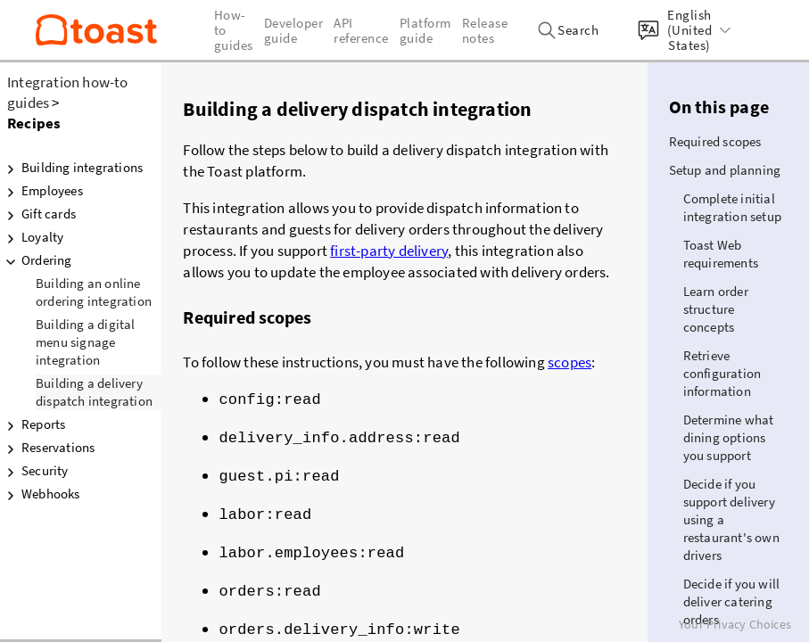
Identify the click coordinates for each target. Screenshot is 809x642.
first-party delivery (389, 250)
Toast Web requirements (720, 253)
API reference (361, 30)
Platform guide (425, 30)
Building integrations (71, 168)
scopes (569, 362)
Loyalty (31, 237)
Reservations (47, 448)
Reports (32, 424)
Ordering (36, 260)
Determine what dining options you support (728, 437)
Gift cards (38, 214)
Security (34, 471)
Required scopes (715, 141)
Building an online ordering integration (94, 292)
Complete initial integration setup (732, 207)
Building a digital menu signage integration (86, 342)
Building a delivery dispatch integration (94, 391)
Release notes (485, 30)
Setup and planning (725, 169)
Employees (41, 191)
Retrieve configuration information (722, 373)
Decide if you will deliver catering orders (731, 601)
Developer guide (294, 30)
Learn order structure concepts (715, 309)
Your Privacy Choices (735, 624)
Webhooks (40, 494)
